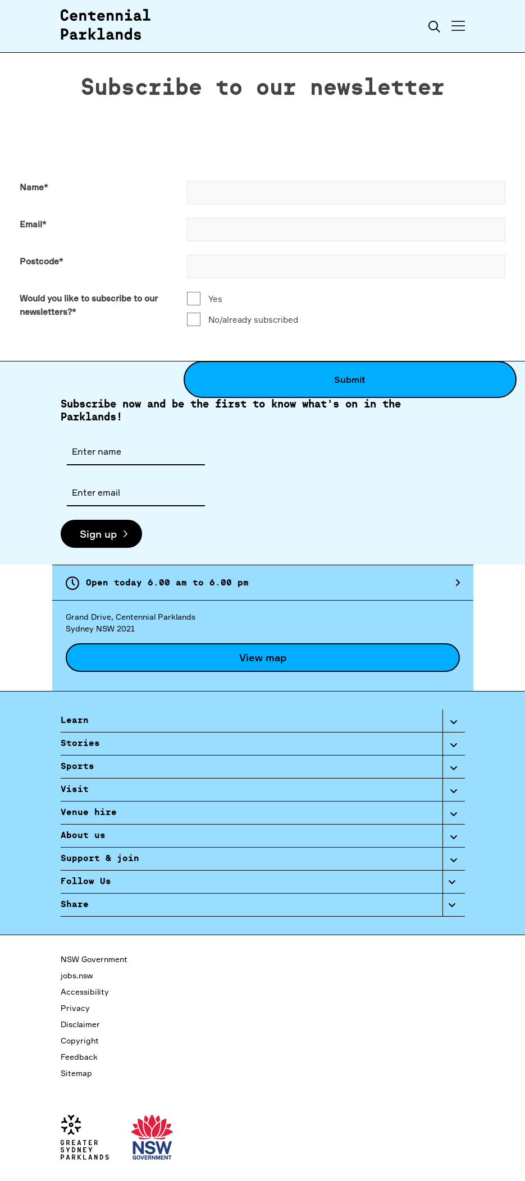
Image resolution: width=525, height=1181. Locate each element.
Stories (80, 743)
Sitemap (76, 1073)
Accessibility (85, 991)
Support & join (100, 858)
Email (33, 224)
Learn (75, 720)
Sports (77, 766)
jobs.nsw (77, 975)
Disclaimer (80, 1024)
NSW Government (94, 959)
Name (34, 187)
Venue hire (89, 812)
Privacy (75, 1008)
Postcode (41, 261)
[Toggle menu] (458, 26)
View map (262, 657)
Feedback (79, 1056)
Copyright (80, 1040)
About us (83, 835)
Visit (75, 789)
